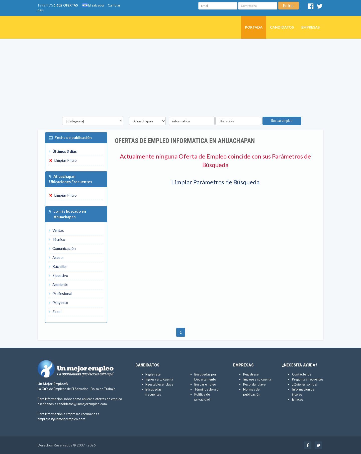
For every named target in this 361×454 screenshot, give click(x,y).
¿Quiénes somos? (305, 384)
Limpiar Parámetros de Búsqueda (215, 182)
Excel (55, 311)
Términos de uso (206, 389)
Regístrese (250, 374)
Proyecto (58, 302)
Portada (253, 27)
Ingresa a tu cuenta (159, 379)
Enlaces (297, 399)
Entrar (288, 5)
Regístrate (152, 374)
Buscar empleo (282, 121)
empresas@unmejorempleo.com (61, 419)
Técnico (57, 239)
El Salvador (93, 5)
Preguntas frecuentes (307, 379)
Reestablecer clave (159, 384)
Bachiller (58, 266)
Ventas (56, 230)
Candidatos (282, 27)
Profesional (60, 293)
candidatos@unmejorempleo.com (82, 404)
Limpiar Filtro (63, 160)
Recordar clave (254, 384)
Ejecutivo (58, 275)
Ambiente (58, 284)
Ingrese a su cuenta (257, 379)
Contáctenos (301, 374)
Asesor (56, 257)
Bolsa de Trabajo (103, 389)
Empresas (310, 27)
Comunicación (62, 248)
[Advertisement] (180, 79)
